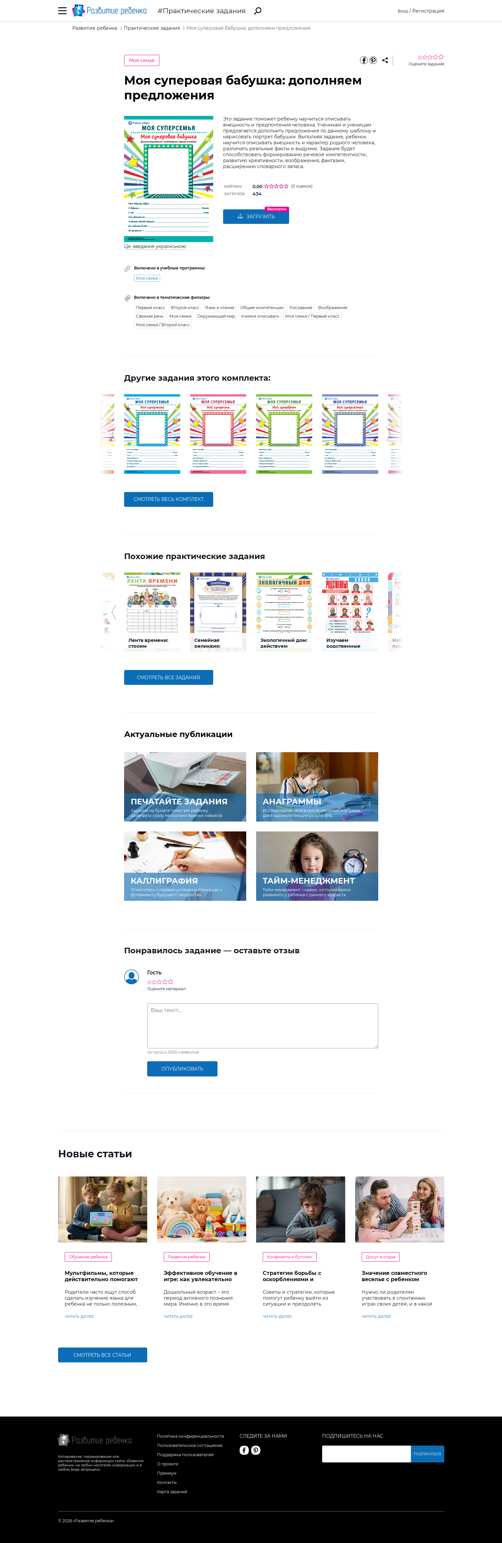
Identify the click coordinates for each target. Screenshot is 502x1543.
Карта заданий (172, 1491)
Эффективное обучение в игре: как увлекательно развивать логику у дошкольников (200, 1282)
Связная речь (149, 316)
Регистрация (428, 11)
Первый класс (150, 307)
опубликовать (182, 1069)
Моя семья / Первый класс (312, 316)
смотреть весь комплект (169, 499)
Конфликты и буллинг (290, 1256)
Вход (402, 11)
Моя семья (141, 60)
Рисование (300, 307)
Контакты (167, 1482)
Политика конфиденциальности (190, 1436)
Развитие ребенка (186, 1256)
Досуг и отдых (380, 1256)
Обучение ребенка (88, 1256)
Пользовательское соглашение (189, 1445)
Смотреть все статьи (102, 1355)
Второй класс (185, 307)
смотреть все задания (168, 678)
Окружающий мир (216, 316)
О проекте (167, 1463)
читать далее (79, 1316)
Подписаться (427, 1454)
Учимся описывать (260, 316)
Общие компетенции (262, 307)
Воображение (332, 307)
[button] (113, 434)
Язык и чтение (219, 307)
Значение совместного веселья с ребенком (394, 1276)
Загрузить (256, 216)
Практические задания (204, 11)
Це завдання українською (155, 246)
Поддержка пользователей (185, 1454)
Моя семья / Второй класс (163, 324)
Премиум (166, 1473)
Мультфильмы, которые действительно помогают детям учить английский (101, 1279)
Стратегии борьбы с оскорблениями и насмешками (292, 1279)
